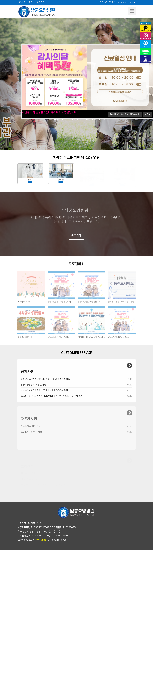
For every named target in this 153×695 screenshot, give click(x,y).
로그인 (31, 2)
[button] (11, 84)
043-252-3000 (126, 2)
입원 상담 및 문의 (107, 2)
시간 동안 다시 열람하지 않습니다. (125, 114)
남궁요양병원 (40, 540)
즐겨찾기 (22, 2)
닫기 (147, 114)
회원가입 (40, 2)
